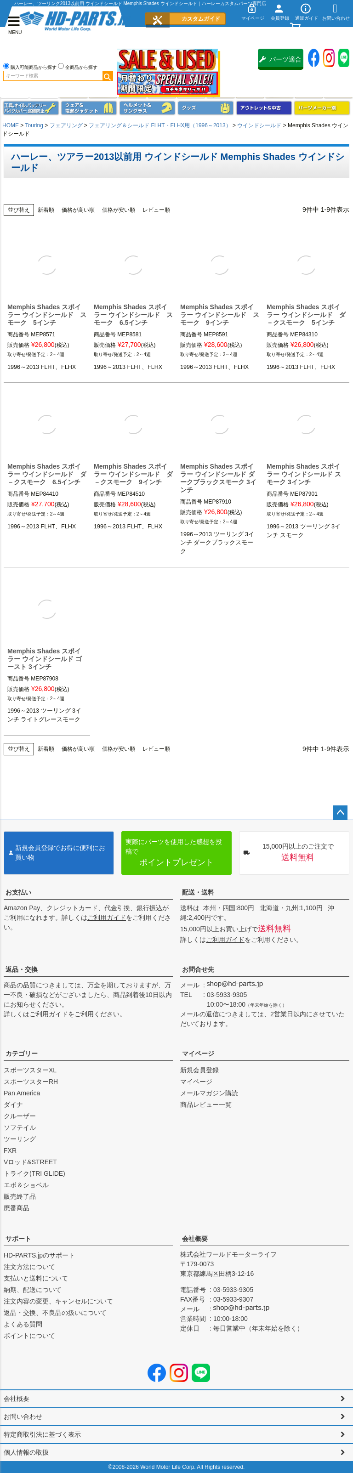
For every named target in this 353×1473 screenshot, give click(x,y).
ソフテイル (20, 1127)
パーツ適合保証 (280, 63)
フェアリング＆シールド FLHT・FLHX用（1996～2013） (160, 125)
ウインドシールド (259, 125)
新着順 (46, 210)
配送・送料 (198, 892)
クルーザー (20, 1116)
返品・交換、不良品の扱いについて (55, 1312)
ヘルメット (147, 108)
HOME (10, 125)
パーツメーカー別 (322, 108)
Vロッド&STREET (30, 1162)
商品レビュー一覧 (206, 1104)
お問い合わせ (23, 1416)
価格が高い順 (78, 210)
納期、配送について (33, 1289)
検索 (107, 75)
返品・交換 (22, 969)
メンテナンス (31, 108)
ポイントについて (29, 1335)
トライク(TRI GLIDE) (34, 1173)
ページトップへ (340, 812)
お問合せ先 (198, 969)
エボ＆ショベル (26, 1185)
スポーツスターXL (30, 1070)
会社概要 (195, 1238)
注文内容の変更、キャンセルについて (58, 1301)
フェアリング (66, 125)
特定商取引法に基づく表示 (42, 1434)
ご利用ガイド (106, 917)
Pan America (22, 1093)
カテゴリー (22, 1053)
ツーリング (20, 1139)
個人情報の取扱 (26, 1452)
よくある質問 (23, 1324)
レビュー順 (156, 210)
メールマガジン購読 (209, 1093)
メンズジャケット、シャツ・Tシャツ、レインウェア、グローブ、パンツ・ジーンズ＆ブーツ (89, 108)
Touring (34, 125)
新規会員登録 (199, 1070)
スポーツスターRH (31, 1081)
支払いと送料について (36, 1278)
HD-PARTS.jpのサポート (39, 1255)
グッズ (205, 108)
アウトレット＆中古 (264, 108)
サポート (18, 1238)
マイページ (198, 1053)
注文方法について (29, 1266)
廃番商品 (16, 1208)
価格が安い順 (118, 210)
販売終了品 (20, 1196)
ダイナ (13, 1104)
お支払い (18, 892)
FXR (10, 1150)
